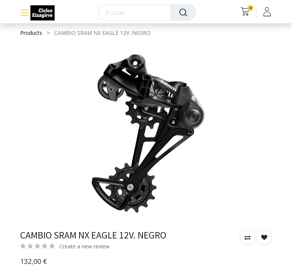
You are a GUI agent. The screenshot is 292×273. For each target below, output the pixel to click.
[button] (247, 237)
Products (31, 32)
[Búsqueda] (183, 12)
